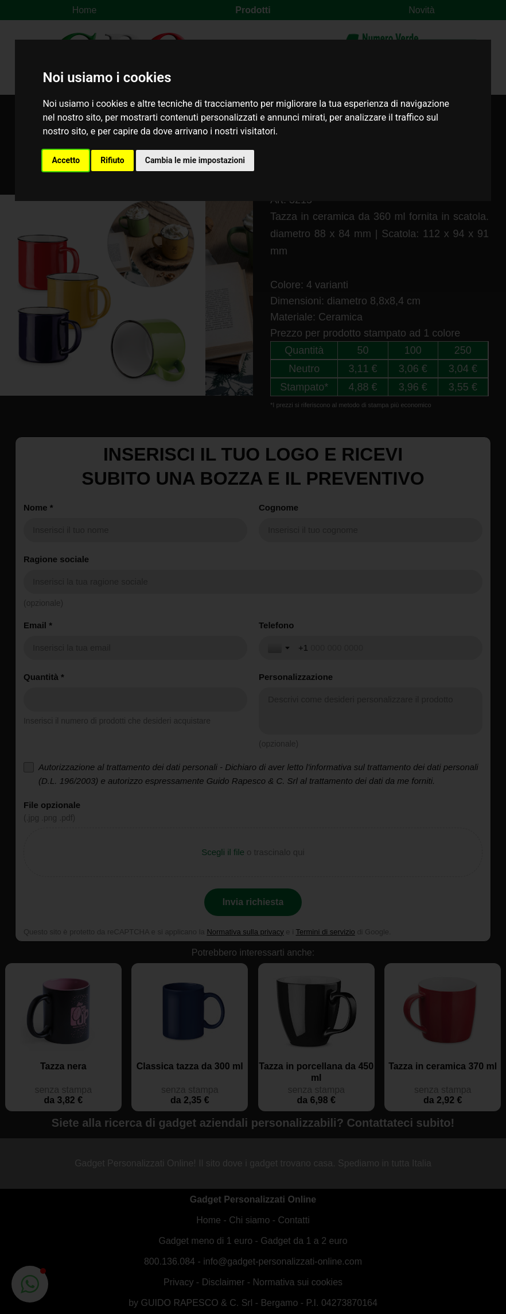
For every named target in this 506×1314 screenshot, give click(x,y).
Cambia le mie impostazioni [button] (195, 160)
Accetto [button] (66, 160)
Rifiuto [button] (112, 160)
